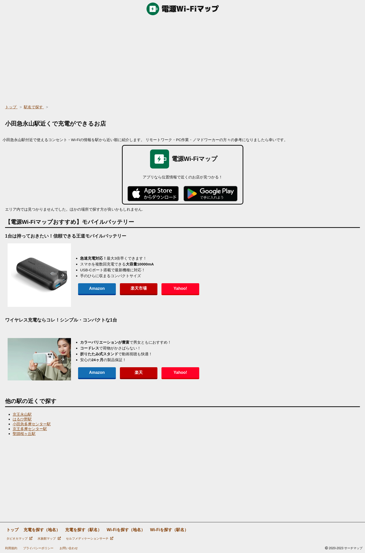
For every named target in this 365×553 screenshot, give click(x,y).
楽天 (128, 372)
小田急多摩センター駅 (32, 424)
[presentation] (62, 275)
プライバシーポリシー (38, 548)
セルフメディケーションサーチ (89, 538)
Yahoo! (162, 288)
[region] (182, 58)
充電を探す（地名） (42, 530)
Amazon (93, 288)
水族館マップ (49, 538)
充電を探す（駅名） (83, 530)
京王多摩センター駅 (30, 429)
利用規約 (11, 548)
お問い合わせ (69, 548)
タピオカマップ (19, 538)
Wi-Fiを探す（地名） (126, 530)
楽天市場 (128, 288)
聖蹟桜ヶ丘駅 (24, 433)
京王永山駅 (22, 414)
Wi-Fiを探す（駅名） (169, 530)
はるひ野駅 (22, 419)
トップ (12, 530)
